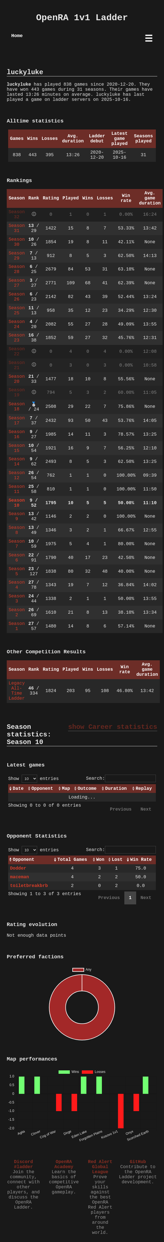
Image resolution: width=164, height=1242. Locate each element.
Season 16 (16, 434)
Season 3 (16, 599)
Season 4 (16, 585)
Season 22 (16, 352)
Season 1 (16, 626)
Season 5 (16, 572)
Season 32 (16, 215)
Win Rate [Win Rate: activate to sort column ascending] (141, 859)
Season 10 (16, 503)
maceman (19, 877)
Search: (121, 778)
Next (146, 809)
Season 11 (16, 489)
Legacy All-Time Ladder (16, 691)
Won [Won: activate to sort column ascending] (100, 859)
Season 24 (16, 324)
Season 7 (16, 544)
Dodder (18, 868)
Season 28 (16, 269)
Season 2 (16, 613)
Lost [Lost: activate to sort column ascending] (117, 859)
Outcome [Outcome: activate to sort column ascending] (87, 788)
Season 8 (16, 530)
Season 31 (16, 228)
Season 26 (16, 297)
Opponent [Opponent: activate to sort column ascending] (42, 788)
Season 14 (16, 462)
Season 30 (16, 242)
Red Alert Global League (100, 1167)
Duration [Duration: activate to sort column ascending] (116, 788)
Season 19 (16, 393)
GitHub (138, 1161)
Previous (121, 809)
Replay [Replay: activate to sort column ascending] (144, 788)
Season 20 (16, 379)
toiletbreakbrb (29, 885)
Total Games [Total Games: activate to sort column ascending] (72, 859)
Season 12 (16, 475)
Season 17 (16, 421)
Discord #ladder (23, 1164)
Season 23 (16, 338)
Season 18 (16, 407)
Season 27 (16, 283)
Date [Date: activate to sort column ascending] (18, 788)
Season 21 (16, 365)
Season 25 (16, 311)
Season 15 (16, 448)
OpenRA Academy (63, 1164)
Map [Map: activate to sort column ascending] (66, 788)
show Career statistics (112, 727)
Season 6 (16, 558)
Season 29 (16, 256)
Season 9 (16, 516)
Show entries (33, 778)
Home (17, 35)
